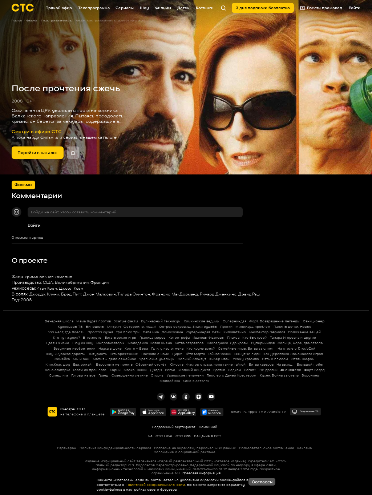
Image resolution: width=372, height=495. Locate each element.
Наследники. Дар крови (227, 343)
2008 (17, 101)
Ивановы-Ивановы (208, 337)
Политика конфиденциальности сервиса (115, 448)
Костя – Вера (136, 348)
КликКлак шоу (57, 364)
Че (150, 436)
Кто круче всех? (200, 348)
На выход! (285, 364)
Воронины (311, 375)
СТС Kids (183, 436)
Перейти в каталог (37, 152)
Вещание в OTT (207, 436)
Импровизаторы (110, 343)
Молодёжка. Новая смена (150, 343)
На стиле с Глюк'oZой (296, 348)
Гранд (103, 375)
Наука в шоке (110, 348)
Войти (34, 225)
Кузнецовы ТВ (70, 327)
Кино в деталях (196, 381)
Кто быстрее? (254, 337)
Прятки (226, 327)
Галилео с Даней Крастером (231, 375)
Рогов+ (250, 370)
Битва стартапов (189, 343)
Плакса (233, 337)
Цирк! (177, 354)
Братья (219, 370)
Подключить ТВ (305, 411)
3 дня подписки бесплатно (263, 7)
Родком (234, 370)
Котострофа (179, 337)
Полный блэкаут (192, 359)
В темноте (92, 337)
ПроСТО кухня (100, 332)
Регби (170, 370)
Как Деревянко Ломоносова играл (293, 354)
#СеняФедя (290, 370)
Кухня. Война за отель (279, 375)
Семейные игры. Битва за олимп (246, 348)
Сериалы (124, 7)
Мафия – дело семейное (114, 359)
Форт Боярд (314, 370)
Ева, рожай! (83, 364)
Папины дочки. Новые (292, 327)
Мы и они (81, 359)
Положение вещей (304, 332)
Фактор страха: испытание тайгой (216, 364)
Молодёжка (169, 381)
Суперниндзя (234, 321)
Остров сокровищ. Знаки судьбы (188, 327)
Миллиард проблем (252, 327)
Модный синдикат (194, 370)
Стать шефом (303, 359)
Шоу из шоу (82, 343)
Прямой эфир (58, 7)
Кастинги (205, 7)
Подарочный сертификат (173, 427)
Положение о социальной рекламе (184, 452)
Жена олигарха (57, 370)
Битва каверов (261, 364)
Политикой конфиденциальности (155, 485)
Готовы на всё (83, 375)
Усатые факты (126, 321)
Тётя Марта (195, 354)
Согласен (262, 481)
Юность (176, 364)
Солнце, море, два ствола (300, 343)
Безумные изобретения (74, 348)
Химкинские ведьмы (201, 321)
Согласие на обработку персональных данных (195, 448)
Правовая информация (201, 473)
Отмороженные (124, 354)
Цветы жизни (57, 343)
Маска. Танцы (135, 370)
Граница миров (152, 337)
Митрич (114, 327)
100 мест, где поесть (66, 332)
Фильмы (163, 7)
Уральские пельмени (185, 375)
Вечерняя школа (59, 321)
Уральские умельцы (156, 359)
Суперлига (58, 375)
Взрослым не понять (114, 364)
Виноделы (95, 327)
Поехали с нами (155, 354)
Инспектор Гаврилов (267, 332)
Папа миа (151, 332)
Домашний (208, 427)
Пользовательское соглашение (266, 448)
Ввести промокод (321, 8)
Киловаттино (234, 332)
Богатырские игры (121, 337)
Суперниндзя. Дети (203, 332)
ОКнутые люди (247, 354)
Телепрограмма (94, 7)
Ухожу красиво (246, 359)
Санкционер (313, 321)
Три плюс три (128, 332)
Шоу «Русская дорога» (65, 354)
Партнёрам (66, 448)
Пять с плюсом (275, 359)
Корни (115, 370)
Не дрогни (268, 370)
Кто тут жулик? (66, 337)
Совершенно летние (130, 375)
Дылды (156, 370)
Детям (183, 7)
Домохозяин (172, 332)
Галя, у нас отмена (167, 348)
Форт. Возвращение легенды (274, 321)
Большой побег (310, 364)
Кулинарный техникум (161, 321)
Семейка (62, 359)
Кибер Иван (219, 359)
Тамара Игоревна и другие (293, 337)
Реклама (304, 448)
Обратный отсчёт (151, 364)
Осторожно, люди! (140, 327)
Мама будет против (93, 321)
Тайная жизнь (219, 354)
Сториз (157, 375)
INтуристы (98, 354)
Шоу (144, 7)
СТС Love (163, 436)
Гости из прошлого (89, 370)
